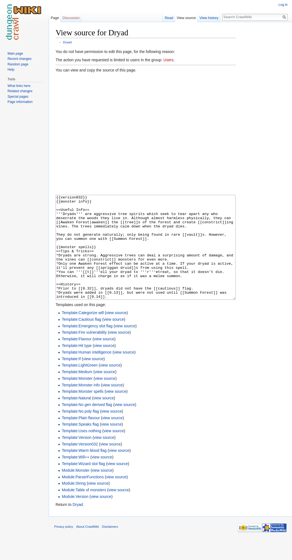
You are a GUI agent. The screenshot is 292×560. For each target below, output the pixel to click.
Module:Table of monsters (84, 510)
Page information (20, 102)
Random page (17, 64)
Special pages (17, 97)
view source (116, 333)
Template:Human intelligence (86, 373)
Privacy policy (63, 547)
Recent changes (19, 59)
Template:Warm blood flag (84, 471)
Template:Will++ (75, 478)
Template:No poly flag (80, 432)
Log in (283, 5)
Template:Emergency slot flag (87, 346)
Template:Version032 (80, 465)
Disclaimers (110, 547)
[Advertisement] (263, 110)
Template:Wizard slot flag (83, 484)
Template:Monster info (81, 406)
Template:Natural (76, 418)
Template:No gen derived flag (87, 425)
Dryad (67, 42)
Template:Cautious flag (81, 340)
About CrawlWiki (87, 547)
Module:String (73, 504)
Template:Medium (77, 392)
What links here (18, 86)
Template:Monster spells (82, 412)
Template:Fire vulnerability (84, 353)
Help (10, 69)
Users (168, 60)
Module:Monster (75, 491)
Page (55, 18)
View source (186, 18)
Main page (15, 53)
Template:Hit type (77, 366)
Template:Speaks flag (80, 445)
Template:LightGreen (80, 386)
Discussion (71, 18)
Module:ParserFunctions (83, 497)
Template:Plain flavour (81, 438)
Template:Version (76, 458)
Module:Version (75, 517)
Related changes (19, 91)
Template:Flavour (76, 359)
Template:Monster (77, 399)
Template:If (71, 379)
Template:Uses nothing (81, 451)
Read (169, 18)
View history (208, 18)
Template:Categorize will (83, 333)
